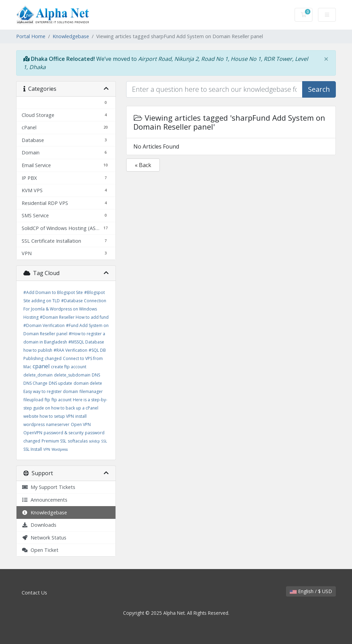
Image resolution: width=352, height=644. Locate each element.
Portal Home (30, 36)
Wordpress (60, 449)
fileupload (33, 400)
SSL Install (32, 449)
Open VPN (81, 424)
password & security (64, 433)
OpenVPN (32, 433)
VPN (46, 449)
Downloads (39, 525)
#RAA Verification (70, 350)
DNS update (60, 383)
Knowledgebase (71, 36)
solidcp (94, 441)
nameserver (57, 424)
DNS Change (35, 383)
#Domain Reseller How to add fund (74, 317)
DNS (96, 375)
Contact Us (34, 592)
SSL (104, 441)
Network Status (44, 537)
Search (319, 89)
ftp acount (62, 400)
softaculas (78, 441)
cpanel (41, 366)
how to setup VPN (57, 416)
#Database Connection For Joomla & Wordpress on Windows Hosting (64, 309)
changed (53, 358)
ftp (47, 400)
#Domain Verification (44, 325)
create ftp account (68, 367)
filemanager (91, 391)
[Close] (326, 59)
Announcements (44, 499)
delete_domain (38, 375)
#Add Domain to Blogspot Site (53, 292)
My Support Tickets (48, 487)
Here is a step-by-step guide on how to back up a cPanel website (65, 408)
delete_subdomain (72, 375)
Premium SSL (54, 441)
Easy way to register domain (50, 391)
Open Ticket (40, 550)
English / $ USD (311, 591)
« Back (143, 165)
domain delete (88, 383)
